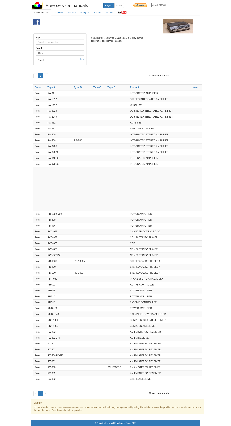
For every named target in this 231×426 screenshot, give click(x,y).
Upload (109, 12)
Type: (38, 37)
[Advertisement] (110, 26)
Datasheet (58, 12)
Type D (111, 87)
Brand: (39, 48)
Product (134, 87)
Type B (78, 87)
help (82, 59)
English (108, 5)
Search (41, 60)
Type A (51, 87)
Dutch (119, 5)
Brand (38, 87)
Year (195, 87)
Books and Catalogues (78, 12)
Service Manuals (41, 12)
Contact (97, 12)
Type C (97, 87)
